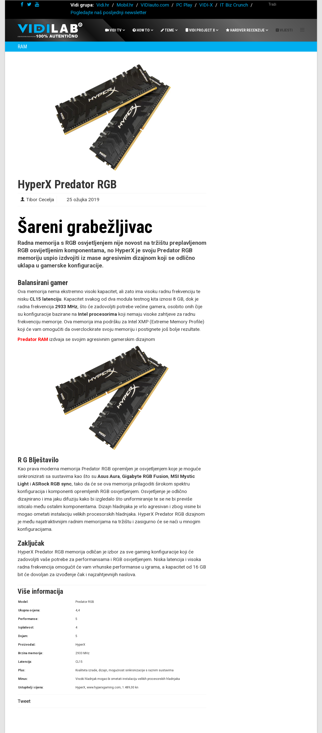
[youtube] (37, 4)
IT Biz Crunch (234, 5)
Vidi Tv (113, 30)
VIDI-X (206, 5)
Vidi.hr (103, 5)
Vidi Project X (200, 30)
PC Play (184, 5)
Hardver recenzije (245, 30)
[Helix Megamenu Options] (302, 30)
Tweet (24, 701)
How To (141, 30)
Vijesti (284, 30)
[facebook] (22, 4)
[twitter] (29, 4)
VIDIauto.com (155, 5)
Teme (167, 30)
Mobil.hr (125, 5)
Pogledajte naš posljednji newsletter (108, 12)
